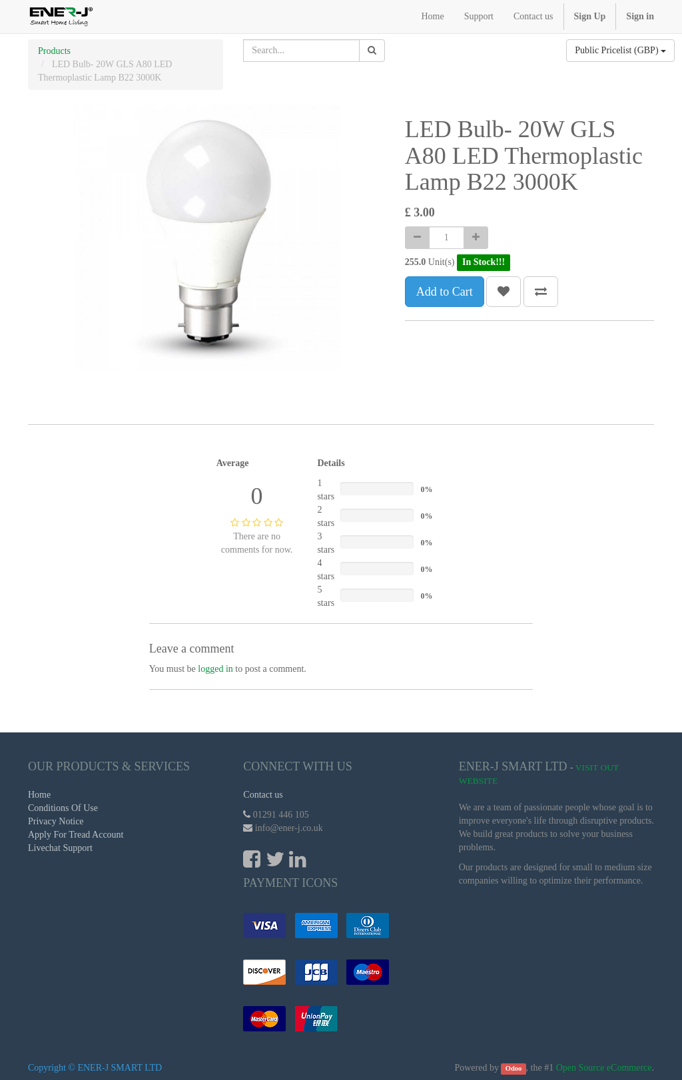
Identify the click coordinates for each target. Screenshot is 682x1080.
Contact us (263, 795)
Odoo (514, 1068)
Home (39, 795)
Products (54, 51)
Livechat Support (60, 848)
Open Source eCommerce (604, 1068)
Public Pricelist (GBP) (620, 50)
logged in (215, 669)
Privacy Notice (56, 821)
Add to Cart (444, 291)
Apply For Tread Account (76, 835)
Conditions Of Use (63, 808)
